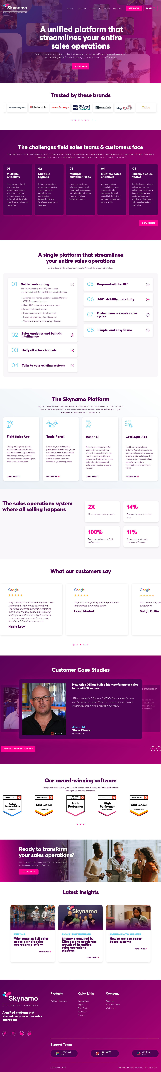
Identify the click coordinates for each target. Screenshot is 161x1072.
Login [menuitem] (80, 1005)
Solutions (81, 8)
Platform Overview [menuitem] (59, 1001)
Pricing (106, 8)
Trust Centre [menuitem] (83, 1008)
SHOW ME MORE (148, 223)
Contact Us (134, 8)
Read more (44, 952)
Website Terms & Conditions (130, 1067)
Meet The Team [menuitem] (113, 1005)
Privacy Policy (151, 1067)
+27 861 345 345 (63, 1053)
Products (69, 8)
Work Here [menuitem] (110, 1008)
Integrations (94, 8)
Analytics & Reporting (130, 934)
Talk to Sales (80, 66)
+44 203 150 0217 (103, 1053)
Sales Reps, (115, 934)
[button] (72, 120)
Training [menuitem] (81, 1015)
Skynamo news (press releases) (76, 934)
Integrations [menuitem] (83, 1001)
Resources (117, 8)
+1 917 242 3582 (144, 1053)
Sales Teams (19, 934)
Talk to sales (28, 872)
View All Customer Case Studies (18, 749)
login (149, 8)
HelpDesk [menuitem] (82, 1012)
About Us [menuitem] (110, 1001)
